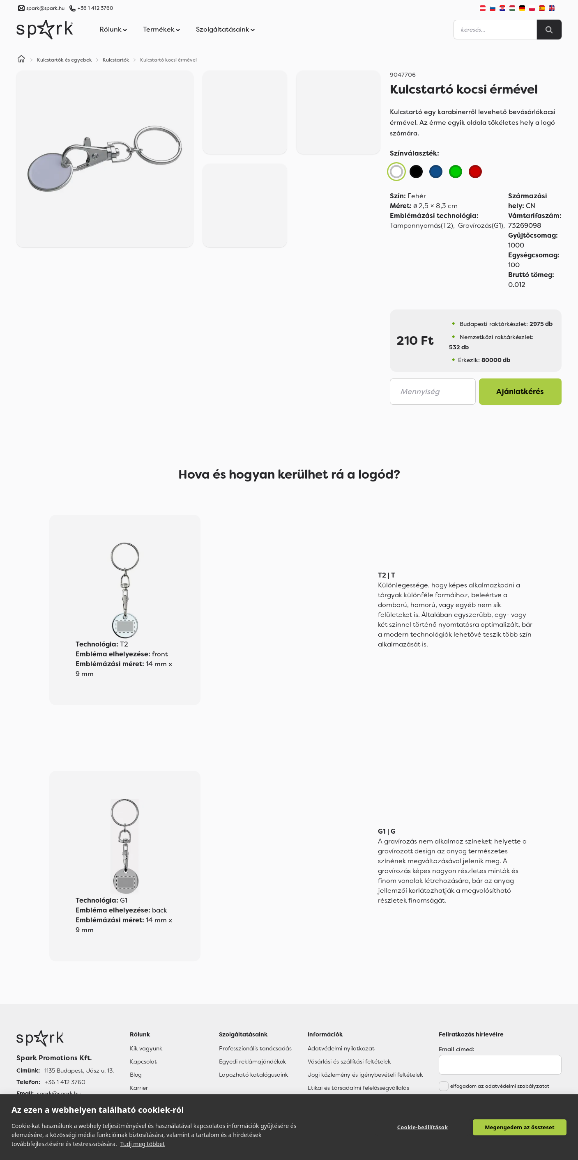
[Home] (21, 60)
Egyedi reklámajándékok (252, 1061)
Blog (136, 1074)
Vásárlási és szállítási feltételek (349, 1061)
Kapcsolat (143, 1061)
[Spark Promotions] (44, 29)
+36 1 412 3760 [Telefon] (65, 1082)
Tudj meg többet (142, 1144)
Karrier (139, 1087)
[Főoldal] (65, 1038)
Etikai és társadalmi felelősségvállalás (358, 1087)
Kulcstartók (116, 60)
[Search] (549, 29)
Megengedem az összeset (520, 1127)
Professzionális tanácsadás (255, 1048)
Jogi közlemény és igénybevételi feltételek (365, 1074)
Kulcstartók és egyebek (64, 60)
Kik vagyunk (146, 1048)
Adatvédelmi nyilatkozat (341, 1048)
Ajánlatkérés (520, 392)
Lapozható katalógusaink (253, 1074)
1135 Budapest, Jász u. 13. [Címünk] (79, 1070)
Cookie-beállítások (422, 1127)
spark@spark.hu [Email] (59, 1093)
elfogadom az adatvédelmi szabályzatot (499, 1086)
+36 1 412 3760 (95, 8)
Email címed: (456, 1049)
